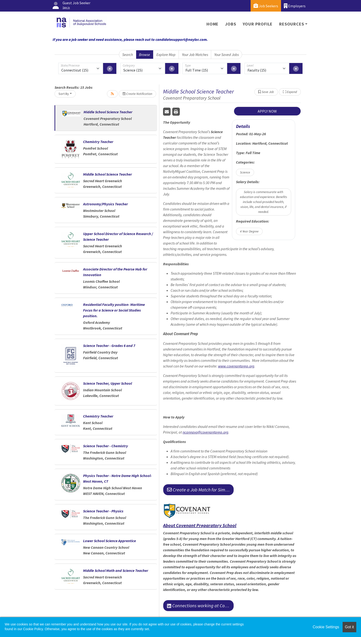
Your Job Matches (195, 54)
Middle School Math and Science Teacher (115, 570)
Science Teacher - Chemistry (105, 445)
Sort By (64, 94)
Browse (144, 54)
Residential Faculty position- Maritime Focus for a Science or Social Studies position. (114, 310)
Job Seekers (265, 6)
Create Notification (137, 94)
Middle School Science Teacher (108, 112)
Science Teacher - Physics (103, 511)
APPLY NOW (267, 111)
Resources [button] (291, 24)
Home (212, 24)
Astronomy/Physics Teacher (105, 204)
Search (127, 54)
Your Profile (258, 24)
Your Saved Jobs (226, 54)
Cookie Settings (326, 627)
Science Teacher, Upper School (107, 383)
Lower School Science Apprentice (109, 540)
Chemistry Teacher (98, 141)
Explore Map (166, 54)
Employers (295, 6)
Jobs (230, 24)
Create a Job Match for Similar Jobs (200, 490)
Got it (349, 627)
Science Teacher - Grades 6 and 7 (109, 345)
